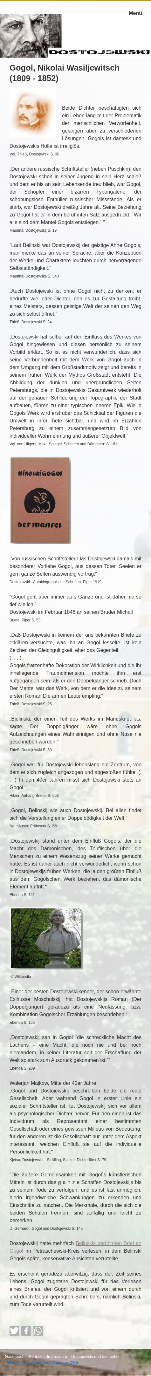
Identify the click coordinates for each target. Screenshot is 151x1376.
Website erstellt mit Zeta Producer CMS (43, 1362)
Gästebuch (14, 1356)
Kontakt (35, 1356)
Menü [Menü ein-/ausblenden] (135, 13)
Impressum (57, 1356)
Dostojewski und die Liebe (95, 1356)
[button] (14, 1331)
